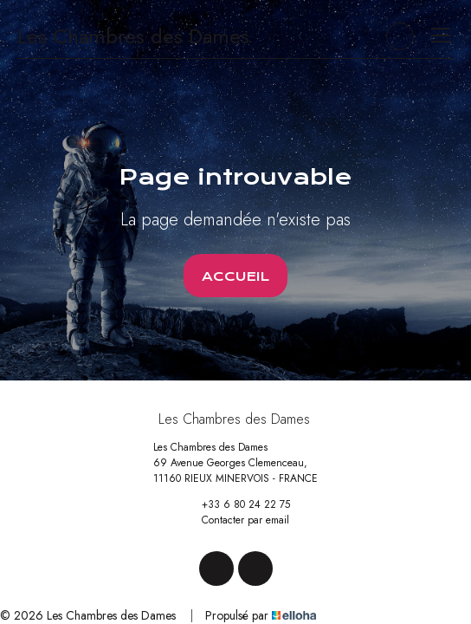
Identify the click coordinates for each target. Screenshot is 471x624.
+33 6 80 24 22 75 (236, 504)
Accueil (235, 276)
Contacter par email (235, 520)
